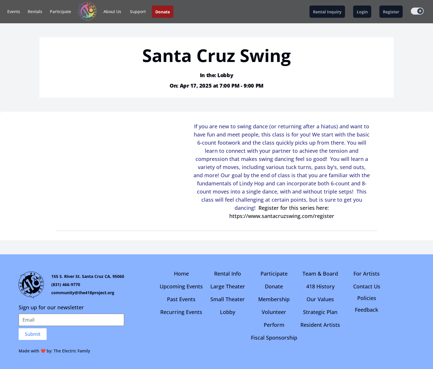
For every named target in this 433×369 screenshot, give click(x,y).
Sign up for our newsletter (51, 307)
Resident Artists (320, 324)
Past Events (181, 299)
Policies (366, 298)
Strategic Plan (320, 311)
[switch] (417, 11)
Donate (274, 286)
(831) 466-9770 (65, 284)
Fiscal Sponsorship (274, 337)
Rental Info (227, 273)
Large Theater (227, 286)
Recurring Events (181, 311)
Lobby (227, 311)
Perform (274, 324)
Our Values (320, 299)
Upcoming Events (181, 286)
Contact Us (366, 286)
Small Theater (227, 299)
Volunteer (274, 311)
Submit (33, 334)
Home (181, 273)
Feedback (366, 309)
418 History (320, 286)
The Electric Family (72, 351)
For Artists (366, 273)
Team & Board (320, 273)
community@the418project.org (82, 292)
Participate (60, 11)
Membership (274, 299)
